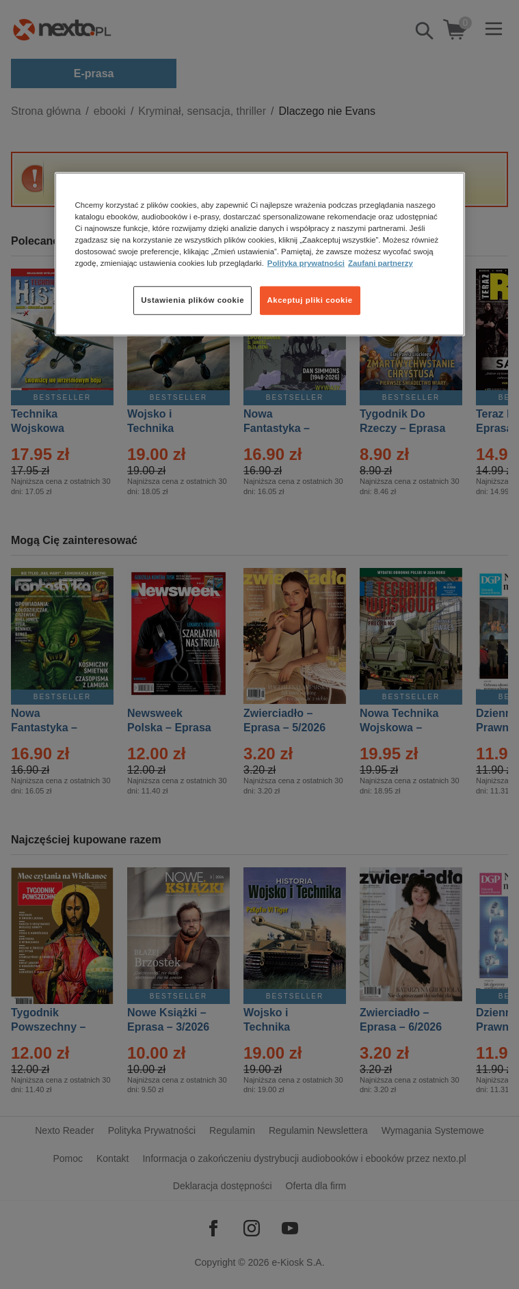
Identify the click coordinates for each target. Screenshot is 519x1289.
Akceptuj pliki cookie (310, 300)
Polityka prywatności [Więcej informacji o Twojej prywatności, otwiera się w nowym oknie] (306, 263)
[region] (260, 254)
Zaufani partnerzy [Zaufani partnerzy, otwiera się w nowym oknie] (380, 263)
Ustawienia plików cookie (192, 300)
